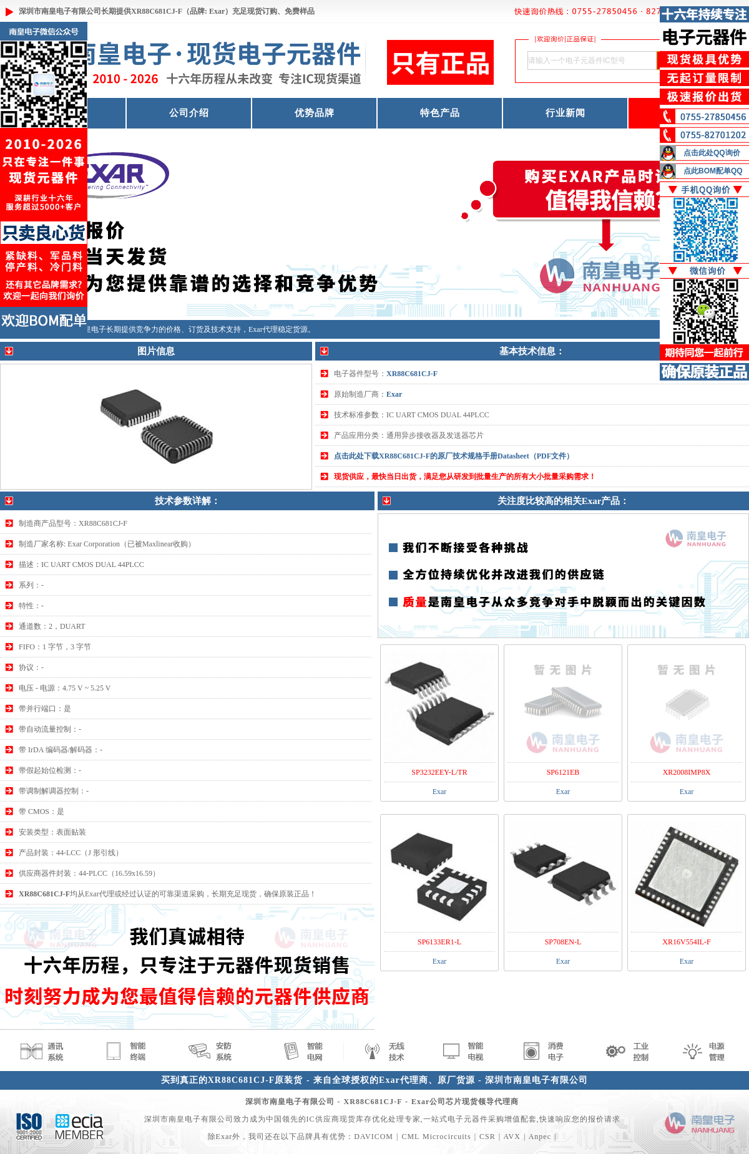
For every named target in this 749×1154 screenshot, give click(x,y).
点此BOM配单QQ (713, 171)
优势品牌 (315, 113)
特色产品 (440, 113)
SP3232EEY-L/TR (439, 772)
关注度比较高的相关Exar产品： (563, 501)
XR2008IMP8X (687, 772)
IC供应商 (323, 1119)
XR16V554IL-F (686, 942)
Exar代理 (263, 329)
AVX (511, 1136)
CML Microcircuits (436, 1136)
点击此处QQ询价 (711, 152)
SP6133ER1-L (439, 942)
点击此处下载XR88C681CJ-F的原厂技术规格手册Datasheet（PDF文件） (454, 456)
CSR (487, 1136)
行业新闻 (565, 113)
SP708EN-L (563, 942)
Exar (394, 394)
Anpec (540, 1136)
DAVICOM (373, 1136)
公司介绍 (189, 113)
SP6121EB (563, 772)
